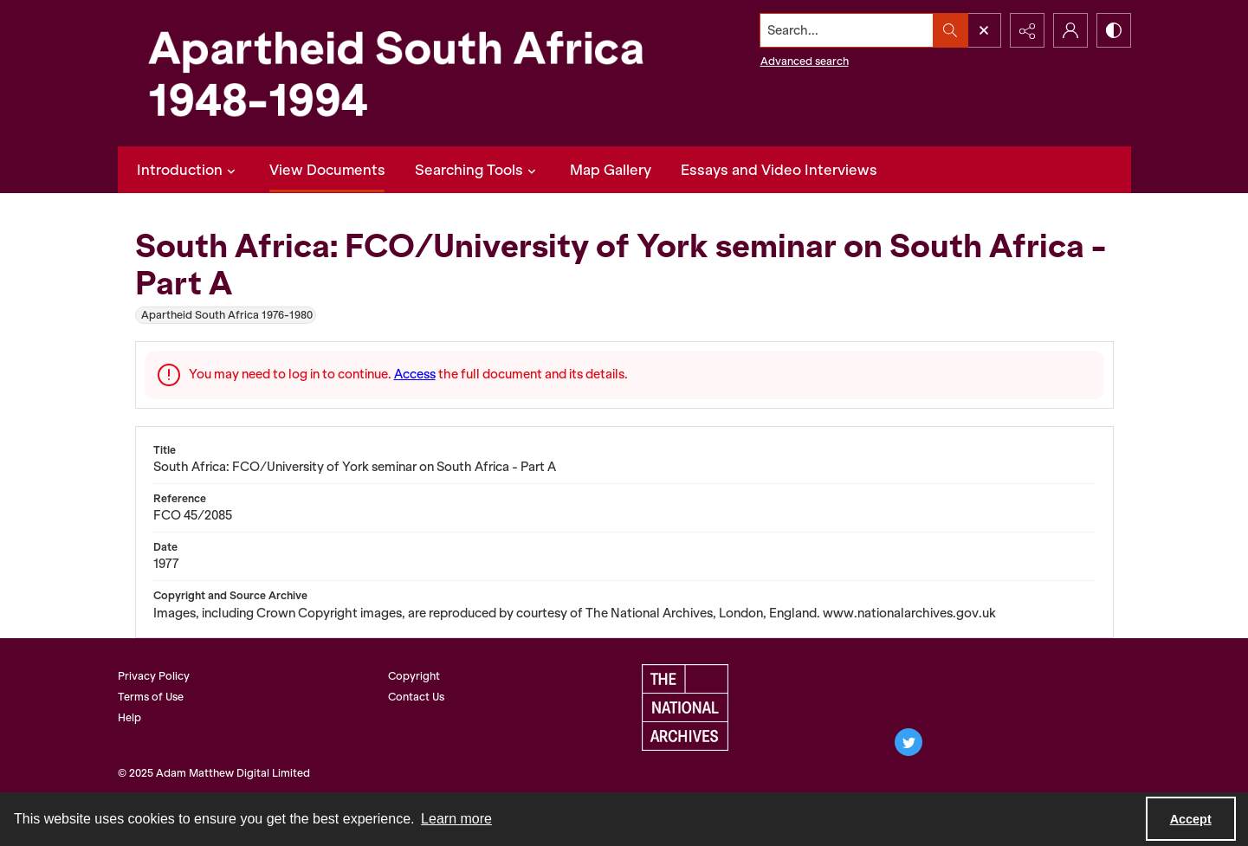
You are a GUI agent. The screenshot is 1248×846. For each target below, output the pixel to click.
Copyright (414, 675)
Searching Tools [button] (477, 169)
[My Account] (1070, 30)
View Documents (327, 169)
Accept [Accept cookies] (1191, 819)
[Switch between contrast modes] (1113, 30)
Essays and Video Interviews (779, 169)
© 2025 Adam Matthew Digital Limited (214, 772)
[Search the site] (846, 30)
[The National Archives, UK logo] (685, 707)
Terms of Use (151, 696)
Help (129, 717)
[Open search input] (983, 30)
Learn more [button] (456, 818)
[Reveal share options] (1027, 30)
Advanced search (804, 61)
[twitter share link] (908, 742)
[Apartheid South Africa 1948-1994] (395, 73)
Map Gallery (610, 169)
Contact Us (416, 696)
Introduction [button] (188, 169)
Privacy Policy (154, 675)
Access (415, 374)
